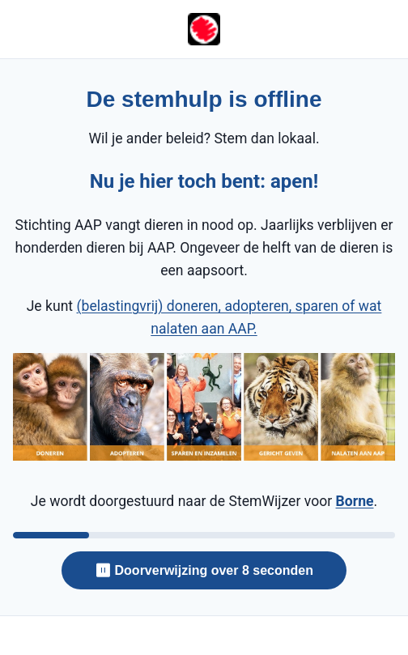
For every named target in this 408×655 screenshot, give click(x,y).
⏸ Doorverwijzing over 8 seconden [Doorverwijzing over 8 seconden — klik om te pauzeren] (204, 570)
